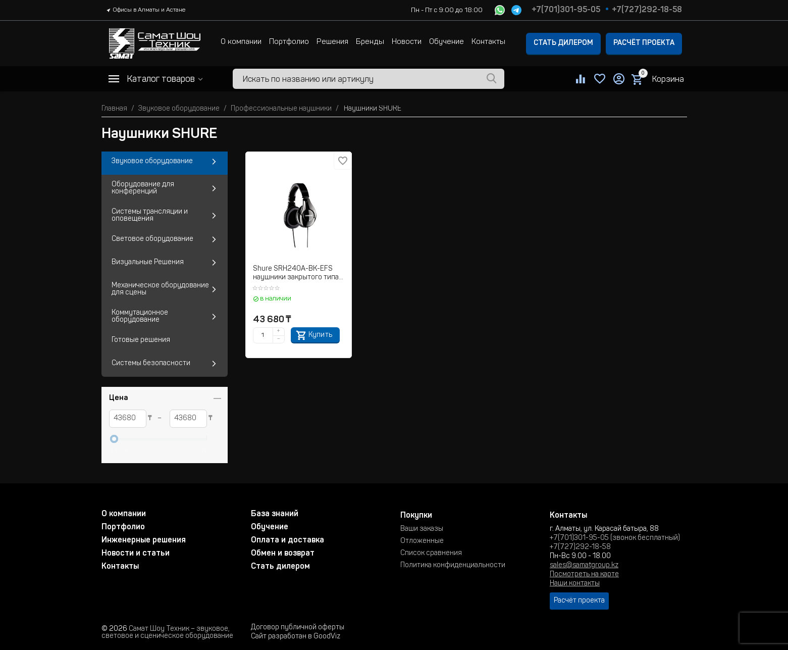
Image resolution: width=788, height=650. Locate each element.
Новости (407, 42)
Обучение (446, 42)
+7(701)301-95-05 (566, 10)
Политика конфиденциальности (452, 565)
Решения (332, 42)
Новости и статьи (135, 553)
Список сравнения (431, 553)
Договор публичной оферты (297, 627)
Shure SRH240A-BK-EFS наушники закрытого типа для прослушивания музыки (296, 274)
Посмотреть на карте (584, 574)
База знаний (274, 514)
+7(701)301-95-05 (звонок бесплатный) (615, 538)
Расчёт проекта (643, 43)
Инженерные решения (143, 540)
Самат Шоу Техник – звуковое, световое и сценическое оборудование (167, 633)
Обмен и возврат (282, 553)
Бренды (370, 42)
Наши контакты (575, 583)
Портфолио (289, 42)
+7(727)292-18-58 (647, 10)
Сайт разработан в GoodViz (295, 636)
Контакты (488, 42)
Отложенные (422, 541)
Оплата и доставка (287, 540)
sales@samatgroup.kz (584, 565)
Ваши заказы (421, 529)
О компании (241, 42)
